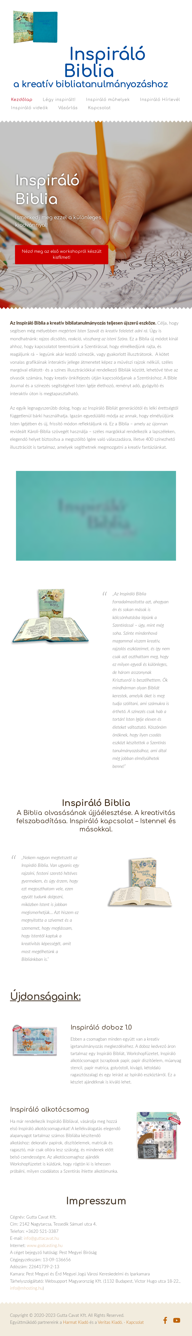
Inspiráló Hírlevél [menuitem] (160, 99)
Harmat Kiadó (75, 1322)
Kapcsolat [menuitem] (99, 108)
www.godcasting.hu (44, 1245)
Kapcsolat (135, 1322)
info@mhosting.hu (26, 1288)
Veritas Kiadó (110, 1322)
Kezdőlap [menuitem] (21, 99)
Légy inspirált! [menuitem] (59, 99)
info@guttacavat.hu (41, 1238)
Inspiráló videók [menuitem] (29, 108)
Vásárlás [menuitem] (68, 108)
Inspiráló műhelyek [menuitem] (108, 99)
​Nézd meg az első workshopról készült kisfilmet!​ (62, 254)
